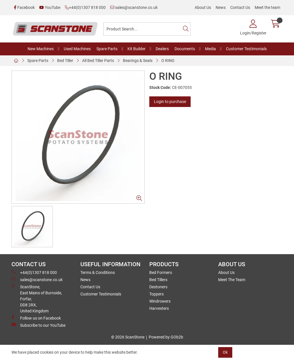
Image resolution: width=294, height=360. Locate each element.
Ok (225, 352)
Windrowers (160, 301)
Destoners (158, 287)
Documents (185, 48)
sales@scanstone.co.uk (134, 7)
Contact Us (240, 7)
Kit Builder (136, 48)
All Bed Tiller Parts (98, 60)
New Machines (41, 48)
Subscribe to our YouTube (38, 325)
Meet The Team (231, 279)
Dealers (162, 48)
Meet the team (267, 7)
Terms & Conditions (97, 272)
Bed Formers (160, 272)
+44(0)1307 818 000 (85, 7)
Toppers (156, 294)
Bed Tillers (158, 279)
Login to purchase (170, 101)
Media (210, 48)
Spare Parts (106, 48)
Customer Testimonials (246, 48)
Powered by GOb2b (166, 337)
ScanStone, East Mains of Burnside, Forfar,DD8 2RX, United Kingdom (36, 298)
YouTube (49, 7)
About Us (203, 7)
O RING (168, 60)
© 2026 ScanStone (127, 337)
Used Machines (77, 48)
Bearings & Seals (137, 60)
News (221, 7)
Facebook (24, 7)
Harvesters (159, 308)
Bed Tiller (65, 60)
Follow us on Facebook (36, 317)
